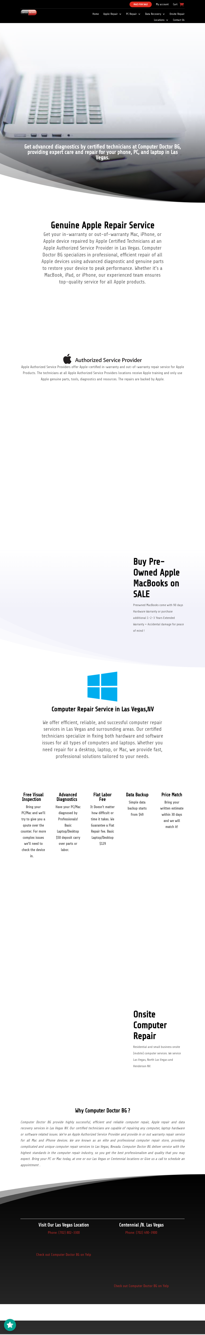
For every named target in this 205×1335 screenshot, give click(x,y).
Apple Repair (110, 14)
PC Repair (131, 14)
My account (162, 4)
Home (95, 14)
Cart (175, 4)
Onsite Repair (177, 14)
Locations (159, 20)
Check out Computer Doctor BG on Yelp (63, 1255)
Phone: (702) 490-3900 (141, 1233)
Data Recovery (153, 14)
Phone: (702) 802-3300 (64, 1233)
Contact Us (179, 20)
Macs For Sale (141, 4)
